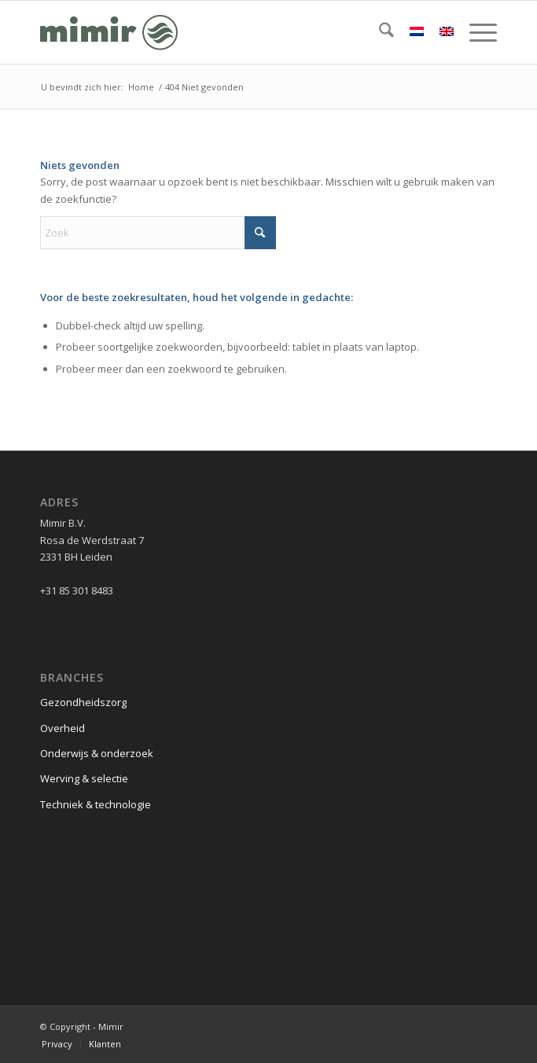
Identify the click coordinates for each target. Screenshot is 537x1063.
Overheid (62, 728)
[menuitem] (378, 32)
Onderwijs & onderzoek (96, 753)
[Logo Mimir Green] (222, 32)
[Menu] (475, 32)
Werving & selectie (84, 778)
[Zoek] (378, 32)
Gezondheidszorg (83, 702)
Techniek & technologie (95, 804)
